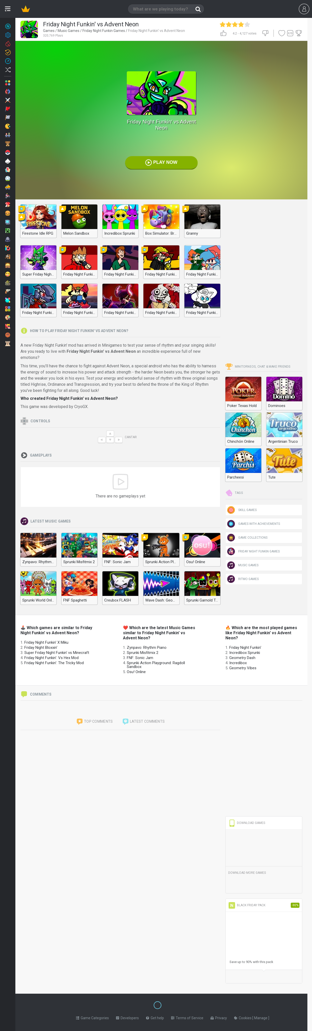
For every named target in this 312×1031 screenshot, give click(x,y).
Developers (127, 1017)
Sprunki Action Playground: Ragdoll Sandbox (156, 665)
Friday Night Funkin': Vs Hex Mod (51, 657)
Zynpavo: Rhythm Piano (147, 647)
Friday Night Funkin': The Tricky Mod (54, 663)
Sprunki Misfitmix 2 (142, 652)
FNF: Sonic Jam (140, 657)
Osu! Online (136, 672)
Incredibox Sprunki (244, 652)
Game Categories (92, 1017)
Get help (155, 1017)
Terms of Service (187, 1017)
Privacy (219, 1017)
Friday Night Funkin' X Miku (46, 642)
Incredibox (238, 663)
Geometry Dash (242, 657)
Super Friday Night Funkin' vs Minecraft (56, 652)
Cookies (243, 1017)
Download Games (246, 823)
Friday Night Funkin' (245, 647)
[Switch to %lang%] (111, 1004)
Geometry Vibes (242, 668)
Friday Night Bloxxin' (40, 647)
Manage (261, 1017)
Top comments (94, 721)
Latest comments (143, 721)
